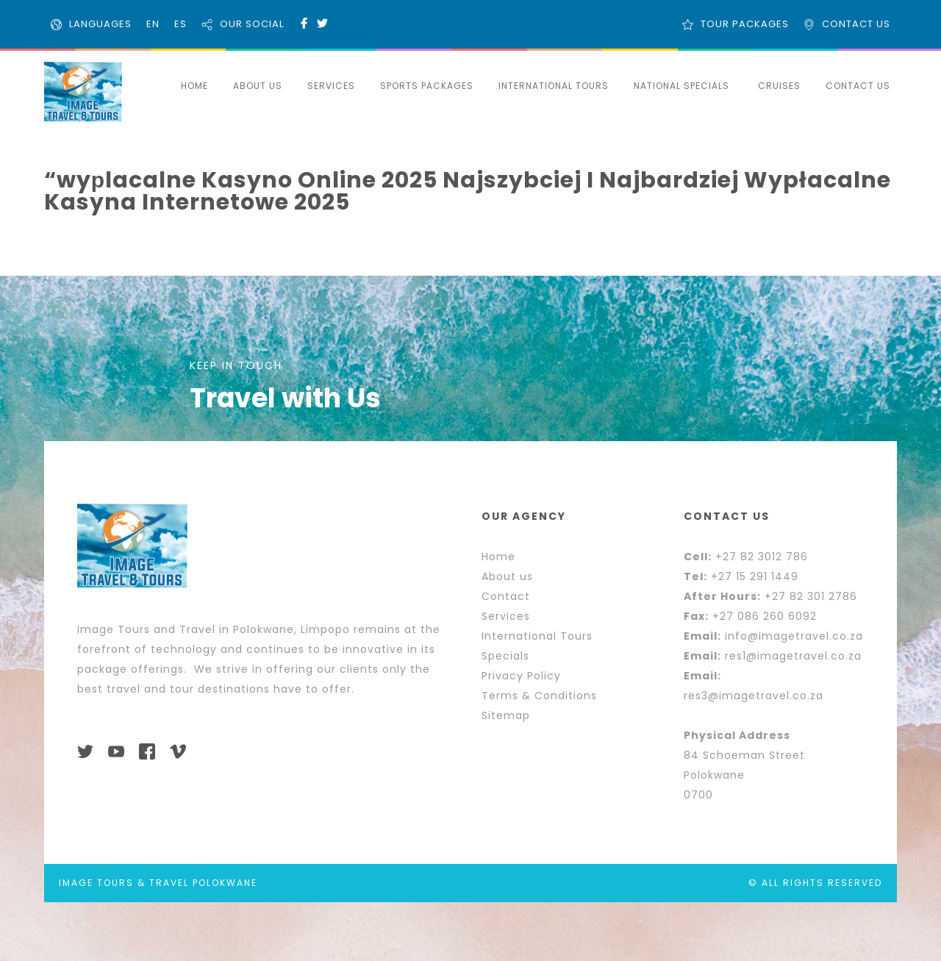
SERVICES (331, 85)
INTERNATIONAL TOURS (553, 85)
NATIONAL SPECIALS (681, 85)
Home (498, 556)
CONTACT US (856, 24)
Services (506, 616)
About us (507, 576)
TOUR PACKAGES (745, 24)
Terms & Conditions (539, 695)
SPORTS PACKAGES (426, 85)
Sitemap (506, 715)
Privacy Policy (521, 675)
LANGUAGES (100, 24)
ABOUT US (257, 85)
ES (180, 24)
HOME (194, 85)
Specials (505, 656)
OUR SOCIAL (252, 24)
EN (153, 24)
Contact (506, 596)
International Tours (537, 636)
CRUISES (779, 85)
